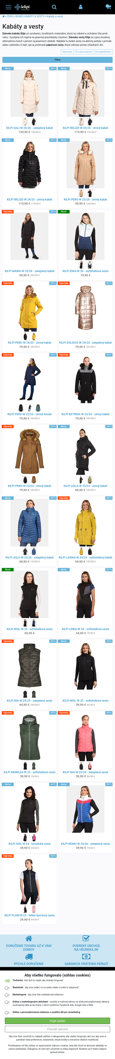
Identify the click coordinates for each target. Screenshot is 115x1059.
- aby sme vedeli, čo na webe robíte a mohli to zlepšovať (45, 987)
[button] (108, 7)
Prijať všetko (57, 1021)
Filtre (57, 59)
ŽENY (10, 16)
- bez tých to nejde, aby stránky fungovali (38, 980)
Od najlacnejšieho (83, 52)
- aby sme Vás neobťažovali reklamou (38, 994)
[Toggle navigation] (8, 7)
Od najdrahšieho (103, 52)
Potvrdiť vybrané (57, 1029)
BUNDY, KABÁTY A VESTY (29, 16)
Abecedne (67, 52)
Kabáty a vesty (55, 16)
